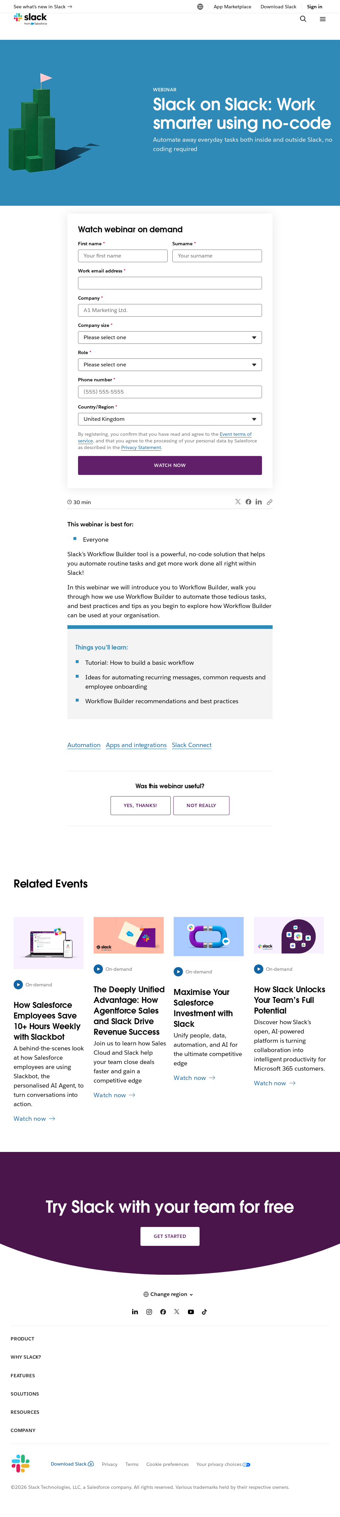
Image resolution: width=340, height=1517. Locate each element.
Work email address (102, 271)
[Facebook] (163, 1313)
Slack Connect (192, 745)
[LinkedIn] (135, 1313)
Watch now (170, 465)
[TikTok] (205, 1313)
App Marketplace (232, 7)
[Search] (303, 26)
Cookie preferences (167, 1464)
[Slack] (30, 26)
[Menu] (322, 26)
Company (90, 298)
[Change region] (200, 6)
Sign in (314, 7)
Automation (84, 745)
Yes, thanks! (141, 805)
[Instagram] (149, 1313)
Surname (184, 244)
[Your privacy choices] (219, 1464)
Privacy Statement (141, 447)
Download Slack (278, 7)
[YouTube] (191, 1313)
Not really (201, 805)
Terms (132, 1464)
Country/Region (97, 407)
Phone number (96, 380)
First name (91, 244)
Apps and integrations (136, 745)
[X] (177, 1313)
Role (84, 352)
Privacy (110, 1464)
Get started (170, 1236)
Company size (95, 325)
